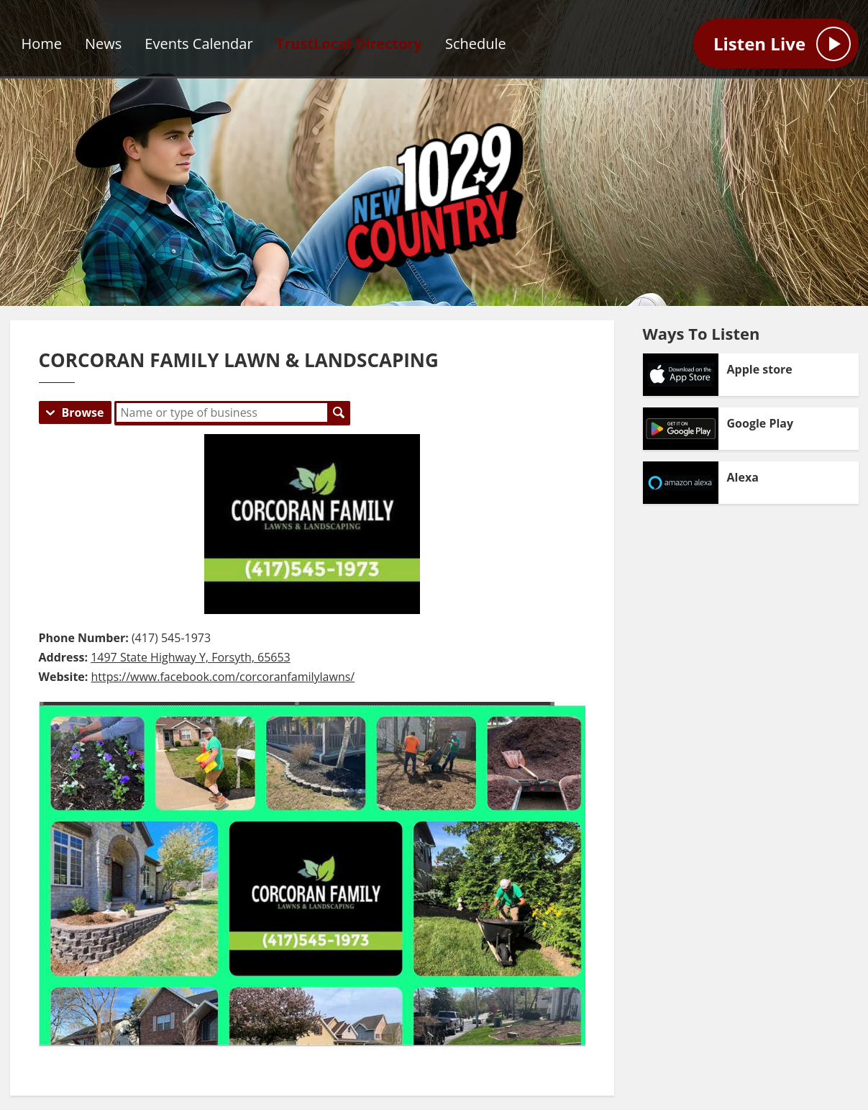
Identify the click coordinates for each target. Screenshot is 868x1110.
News (103, 43)
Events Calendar (198, 43)
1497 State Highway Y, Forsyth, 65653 (191, 657)
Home (42, 43)
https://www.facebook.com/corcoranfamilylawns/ (223, 677)
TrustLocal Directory (349, 43)
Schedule (475, 43)
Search (338, 412)
